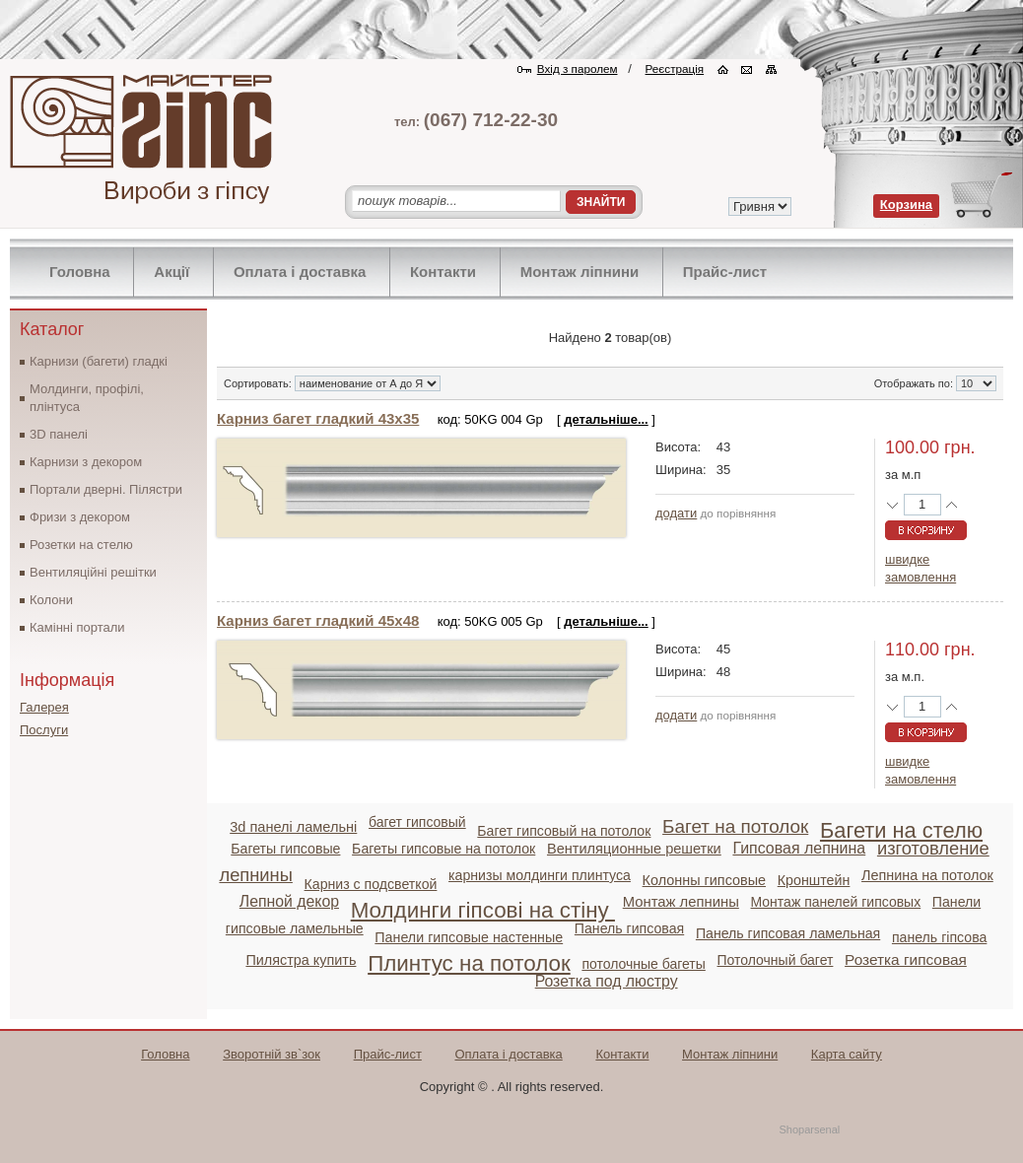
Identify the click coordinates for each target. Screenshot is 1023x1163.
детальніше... (606, 419)
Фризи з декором (80, 517)
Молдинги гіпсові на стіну (483, 910)
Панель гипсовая (629, 928)
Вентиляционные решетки (634, 848)
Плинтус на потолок (469, 963)
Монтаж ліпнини (580, 271)
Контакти (443, 271)
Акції (171, 271)
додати (676, 513)
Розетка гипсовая (906, 959)
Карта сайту (846, 1054)
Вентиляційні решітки (93, 572)
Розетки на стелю (81, 544)
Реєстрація (675, 68)
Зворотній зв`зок (271, 1054)
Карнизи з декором (86, 461)
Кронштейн (814, 880)
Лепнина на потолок (927, 875)
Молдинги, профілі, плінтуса (87, 397)
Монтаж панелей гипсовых (836, 902)
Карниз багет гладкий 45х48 (318, 620)
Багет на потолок (735, 826)
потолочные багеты (643, 964)
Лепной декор (289, 901)
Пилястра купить (300, 960)
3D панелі (59, 434)
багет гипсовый (417, 822)
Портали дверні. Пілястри (106, 489)
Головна (79, 271)
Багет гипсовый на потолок (563, 831)
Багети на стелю (901, 830)
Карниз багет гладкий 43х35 (318, 418)
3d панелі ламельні (293, 827)
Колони (51, 599)
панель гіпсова (939, 937)
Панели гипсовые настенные (469, 937)
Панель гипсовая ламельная (788, 933)
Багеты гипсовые (285, 848)
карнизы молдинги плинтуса (539, 875)
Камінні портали (77, 627)
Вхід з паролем (577, 68)
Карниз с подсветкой (371, 884)
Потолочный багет (775, 960)
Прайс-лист (725, 271)
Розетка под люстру (606, 981)
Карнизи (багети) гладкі (99, 361)
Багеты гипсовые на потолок (443, 848)
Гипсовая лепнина (798, 848)
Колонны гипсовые (704, 880)
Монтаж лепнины (681, 902)
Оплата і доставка (300, 271)
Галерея (44, 707)
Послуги (44, 729)
